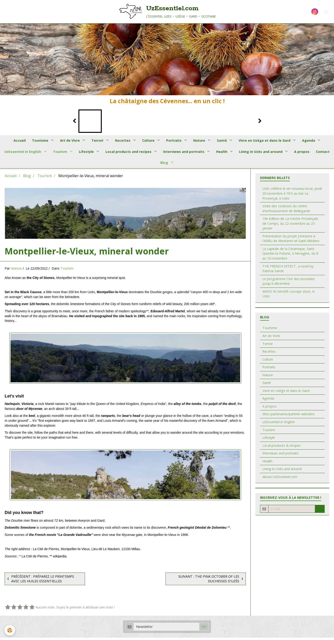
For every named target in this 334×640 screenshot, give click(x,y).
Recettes (122, 141)
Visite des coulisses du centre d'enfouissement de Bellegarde (286, 210)
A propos (314, 152)
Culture (148, 141)
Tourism (68, 152)
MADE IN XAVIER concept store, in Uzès (288, 296)
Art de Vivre (68, 141)
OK (319, 511)
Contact (157, 164)
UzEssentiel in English (30, 152)
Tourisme (37, 141)
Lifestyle (96, 152)
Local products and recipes (138, 152)
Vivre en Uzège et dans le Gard (268, 141)
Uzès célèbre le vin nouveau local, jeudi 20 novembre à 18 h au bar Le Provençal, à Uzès (292, 196)
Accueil (16, 141)
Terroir (96, 141)
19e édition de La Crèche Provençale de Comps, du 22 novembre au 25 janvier (290, 226)
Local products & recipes (281, 447)
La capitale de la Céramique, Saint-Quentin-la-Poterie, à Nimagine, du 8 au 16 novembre (290, 256)
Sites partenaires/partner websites (288, 416)
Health (233, 152)
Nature (201, 141)
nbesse (16, 270)
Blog (175, 164)
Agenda (313, 141)
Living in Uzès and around (273, 152)
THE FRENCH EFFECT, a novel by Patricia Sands (287, 270)
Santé (224, 141)
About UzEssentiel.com (279, 479)
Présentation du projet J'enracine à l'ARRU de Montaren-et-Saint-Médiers (291, 241)
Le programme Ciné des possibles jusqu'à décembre (288, 283)
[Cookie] (10, 630)
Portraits (175, 141)
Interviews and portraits (194, 152)
